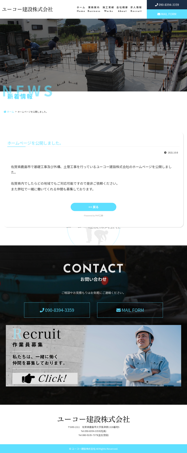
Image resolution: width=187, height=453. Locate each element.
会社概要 (122, 9)
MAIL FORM (166, 14)
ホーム (81, 9)
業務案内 (94, 9)
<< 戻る (93, 207)
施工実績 (108, 9)
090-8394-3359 (167, 4)
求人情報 (136, 9)
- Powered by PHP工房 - (93, 215)
